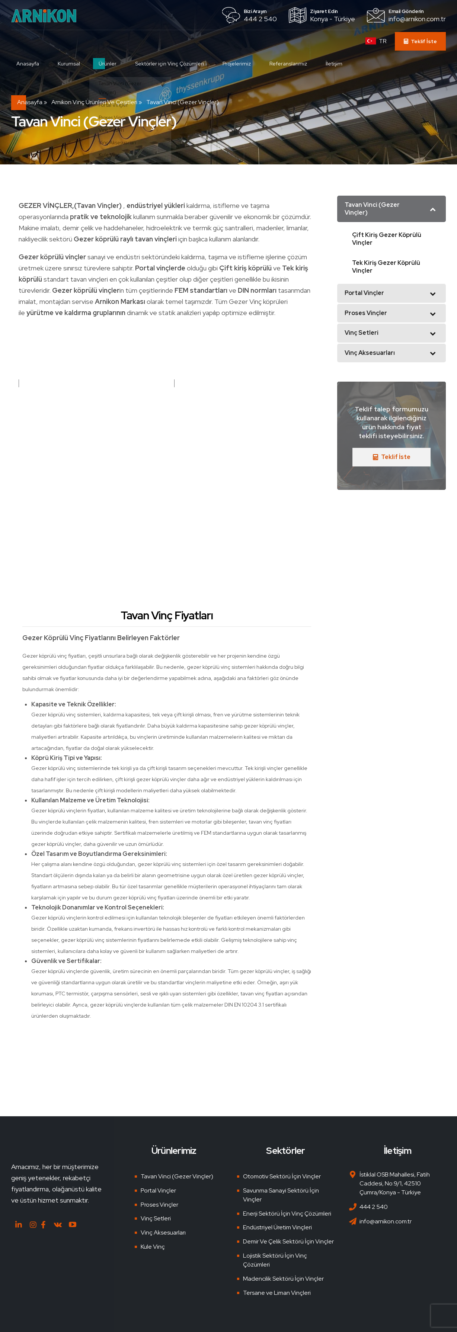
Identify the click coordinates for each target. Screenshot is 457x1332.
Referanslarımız (292, 63)
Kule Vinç (153, 1247)
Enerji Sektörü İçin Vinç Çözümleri (287, 1213)
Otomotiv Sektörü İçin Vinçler (282, 1176)
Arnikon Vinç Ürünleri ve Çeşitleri (94, 102)
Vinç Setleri (156, 1218)
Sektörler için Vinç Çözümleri (173, 63)
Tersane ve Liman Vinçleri (277, 1293)
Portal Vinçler (158, 1190)
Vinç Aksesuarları (163, 1232)
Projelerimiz (241, 63)
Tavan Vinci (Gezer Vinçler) (177, 1176)
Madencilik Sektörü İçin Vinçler (283, 1279)
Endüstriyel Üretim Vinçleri (277, 1227)
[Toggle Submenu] (433, 209)
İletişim (338, 63)
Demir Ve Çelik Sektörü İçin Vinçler (288, 1241)
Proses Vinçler (159, 1205)
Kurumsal (73, 63)
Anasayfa (31, 63)
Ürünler (112, 63)
